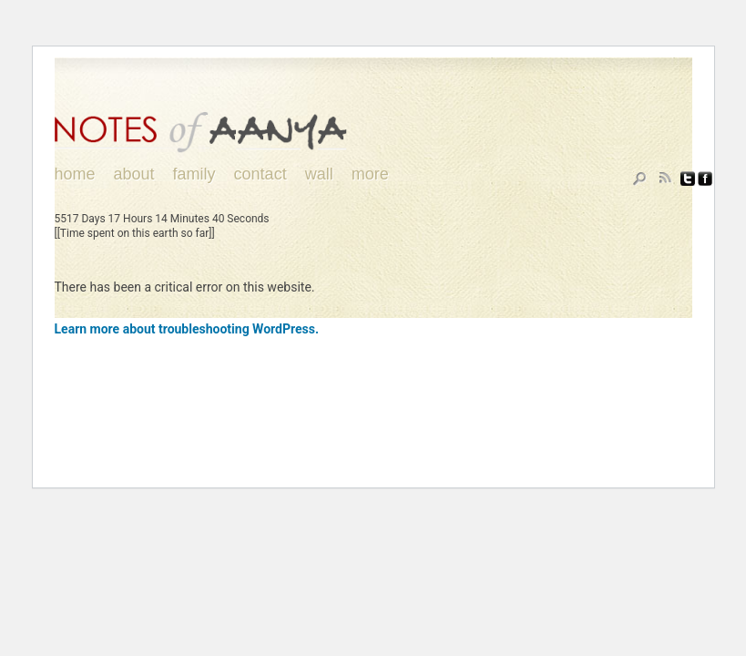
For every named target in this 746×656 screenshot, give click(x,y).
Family (194, 174)
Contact (260, 174)
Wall (319, 174)
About (134, 174)
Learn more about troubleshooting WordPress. (187, 329)
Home (75, 174)
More (370, 174)
